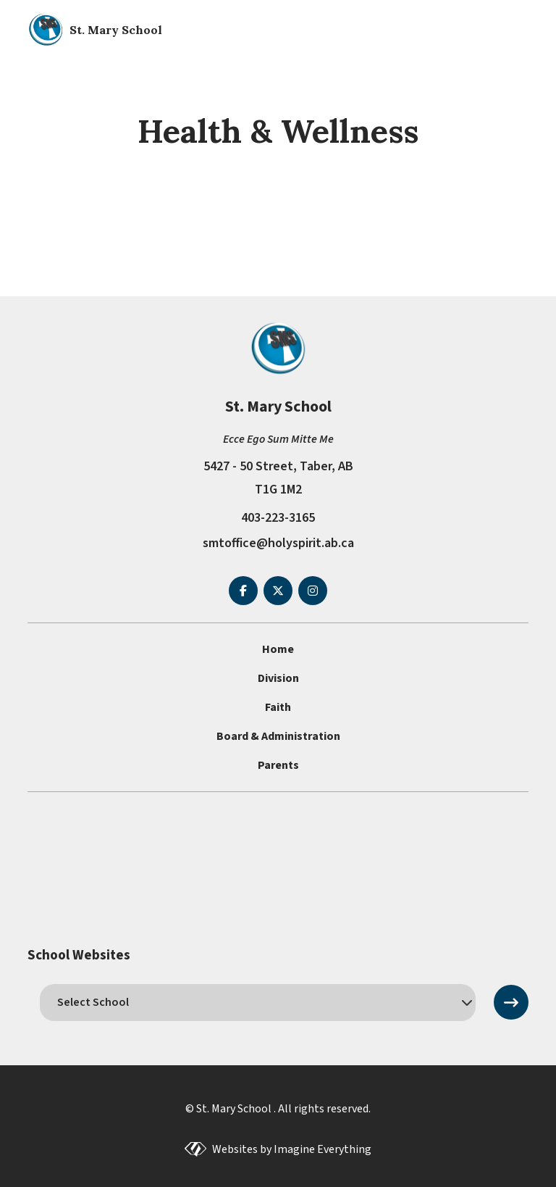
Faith (278, 707)
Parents (278, 765)
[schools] (257, 1002)
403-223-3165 (278, 518)
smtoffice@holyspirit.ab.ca (278, 543)
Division (278, 678)
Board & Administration (278, 736)
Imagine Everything (322, 1149)
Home (278, 649)
